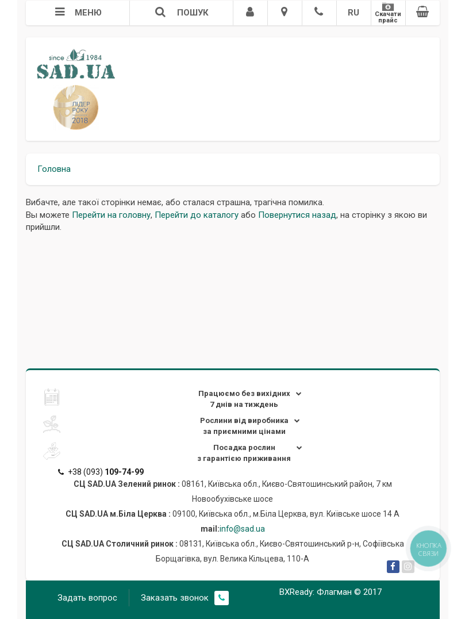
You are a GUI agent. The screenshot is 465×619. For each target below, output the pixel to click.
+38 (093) (101, 471)
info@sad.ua (242, 528)
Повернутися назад (297, 215)
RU (353, 12)
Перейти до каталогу (197, 215)
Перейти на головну (111, 215)
